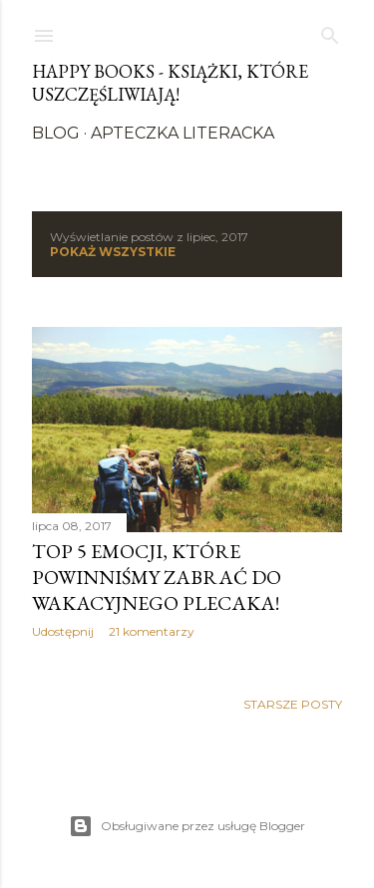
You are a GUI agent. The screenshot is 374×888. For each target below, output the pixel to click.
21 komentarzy (151, 631)
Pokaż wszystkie (113, 251)
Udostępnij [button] (63, 631)
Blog (56, 133)
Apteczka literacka (182, 133)
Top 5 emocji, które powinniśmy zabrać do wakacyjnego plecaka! (156, 577)
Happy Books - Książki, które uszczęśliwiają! (170, 83)
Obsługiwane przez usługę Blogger (187, 826)
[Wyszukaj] (330, 31)
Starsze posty (292, 704)
